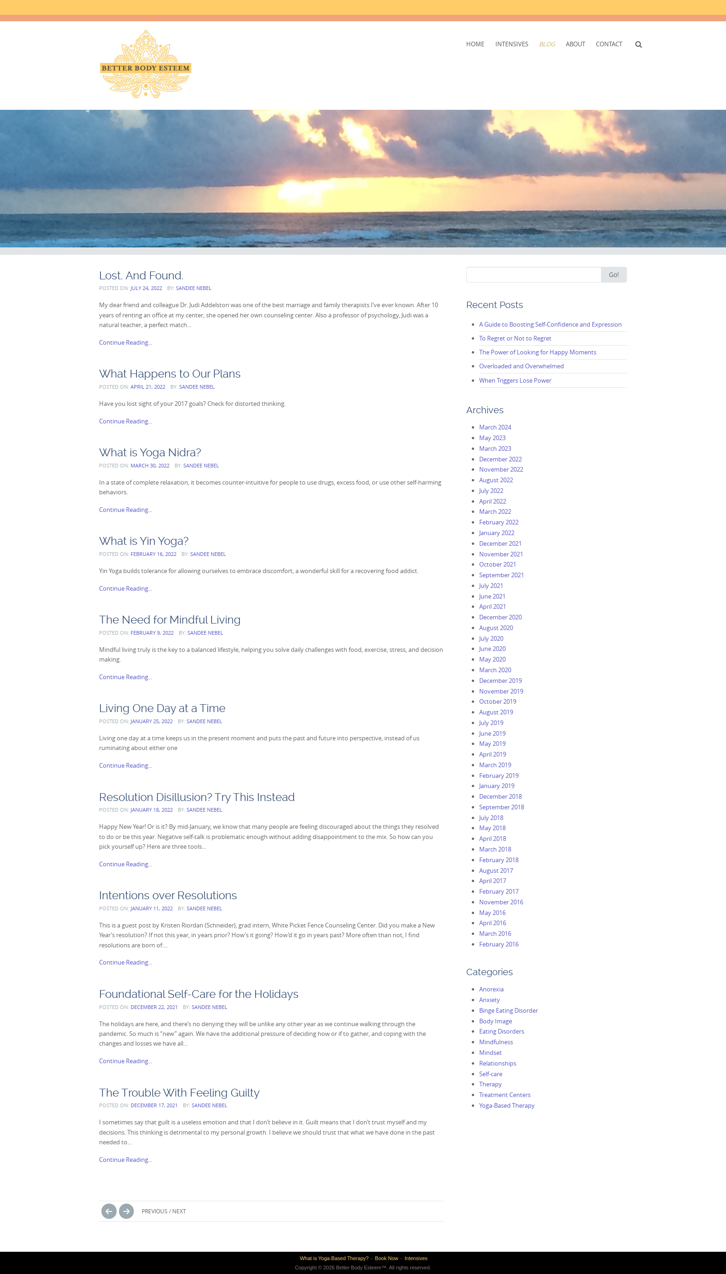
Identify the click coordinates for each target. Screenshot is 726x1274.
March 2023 (495, 448)
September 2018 (501, 807)
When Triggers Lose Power (515, 380)
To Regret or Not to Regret (515, 338)
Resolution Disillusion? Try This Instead (197, 797)
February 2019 (499, 775)
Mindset (490, 1052)
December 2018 (500, 796)
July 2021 (491, 585)
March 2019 (495, 765)
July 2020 (491, 638)
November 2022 (501, 469)
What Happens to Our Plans (170, 373)
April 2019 (492, 754)
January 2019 (496, 786)
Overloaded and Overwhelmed (521, 366)
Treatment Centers (505, 1095)
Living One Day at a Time (162, 708)
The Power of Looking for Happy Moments (537, 352)
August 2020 (496, 628)
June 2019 (492, 733)
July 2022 (491, 490)
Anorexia (491, 989)
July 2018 (491, 818)
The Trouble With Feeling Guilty (179, 1092)
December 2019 (500, 680)
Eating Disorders (501, 1031)
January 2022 (496, 533)
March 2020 (495, 670)
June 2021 (492, 596)
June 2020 (492, 648)
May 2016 (492, 912)
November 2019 (501, 691)
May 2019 (492, 743)
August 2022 (496, 480)
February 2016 (499, 944)
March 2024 (495, 427)
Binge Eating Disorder (508, 1010)
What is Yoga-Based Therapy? (334, 1258)
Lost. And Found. (141, 275)
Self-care (490, 1074)
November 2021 (501, 554)
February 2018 (499, 860)
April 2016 (492, 923)
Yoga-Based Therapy (507, 1105)
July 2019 (491, 723)
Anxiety (489, 1000)
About (575, 44)
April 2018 (492, 838)
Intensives (511, 44)
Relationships (497, 1063)
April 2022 (492, 501)
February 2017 (499, 891)
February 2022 (499, 522)
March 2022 (495, 511)
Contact (609, 44)
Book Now (386, 1258)
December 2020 (500, 617)
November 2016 (501, 902)
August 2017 (496, 870)
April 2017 (492, 881)
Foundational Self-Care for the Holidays (199, 994)
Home (475, 44)
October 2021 (497, 564)
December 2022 (500, 459)
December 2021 (500, 543)
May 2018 (492, 828)
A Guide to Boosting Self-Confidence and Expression (550, 324)
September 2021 (501, 575)
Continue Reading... (125, 342)
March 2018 (495, 849)
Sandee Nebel (194, 287)
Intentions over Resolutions (168, 895)
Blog (547, 44)
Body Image (495, 1021)
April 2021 (492, 606)
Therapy (490, 1084)
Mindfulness (496, 1042)
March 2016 (495, 933)
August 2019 (496, 712)
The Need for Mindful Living (170, 619)
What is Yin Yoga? (143, 541)
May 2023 (492, 438)
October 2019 (497, 701)
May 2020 (492, 659)
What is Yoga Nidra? (150, 452)
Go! (614, 274)
